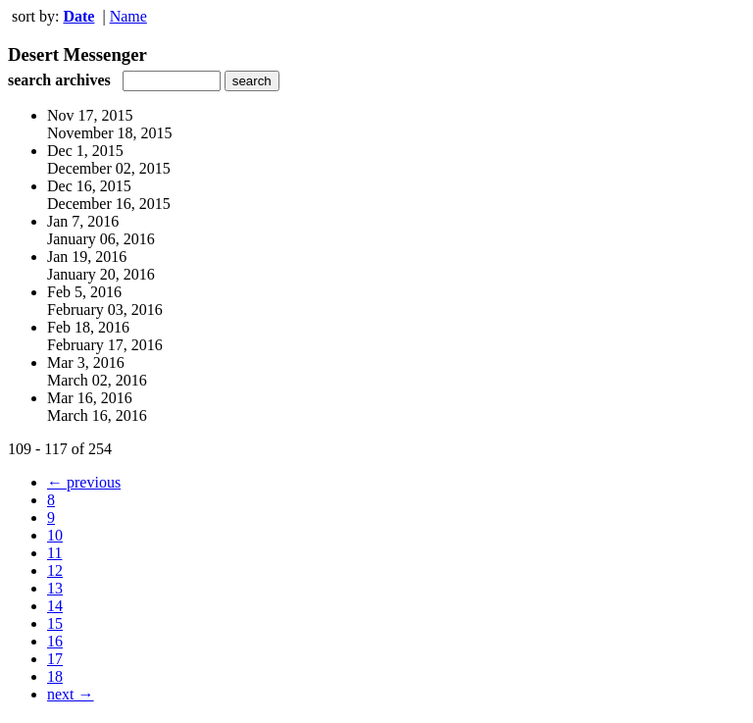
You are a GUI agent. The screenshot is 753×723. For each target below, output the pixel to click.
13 (55, 588)
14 (55, 605)
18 (55, 676)
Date (78, 16)
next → (70, 694)
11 (54, 552)
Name (128, 16)
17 (55, 658)
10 (55, 535)
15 (55, 623)
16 (55, 641)
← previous (84, 482)
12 (55, 570)
